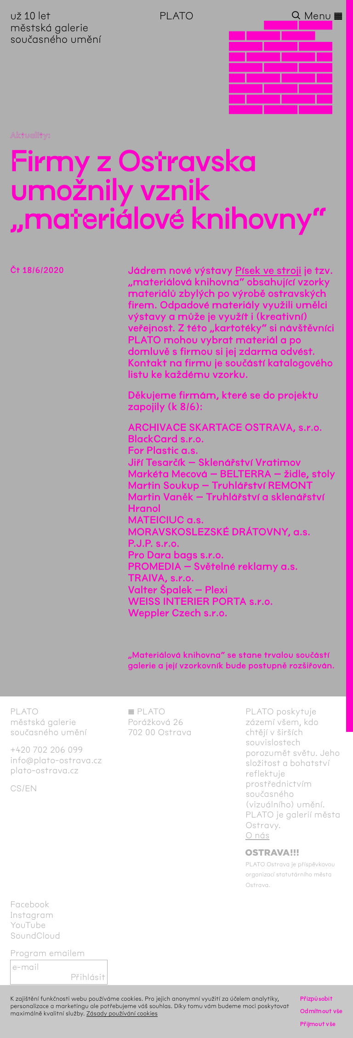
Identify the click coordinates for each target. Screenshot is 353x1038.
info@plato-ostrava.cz (56, 760)
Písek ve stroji (268, 270)
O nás (257, 835)
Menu (323, 16)
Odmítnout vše (321, 1011)
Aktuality (29, 135)
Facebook (30, 904)
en (31, 788)
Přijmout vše (318, 1024)
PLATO (176, 16)
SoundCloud (35, 935)
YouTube (28, 925)
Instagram (31, 915)
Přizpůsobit (316, 998)
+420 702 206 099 (46, 749)
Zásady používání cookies (122, 1013)
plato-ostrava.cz (44, 770)
